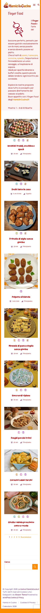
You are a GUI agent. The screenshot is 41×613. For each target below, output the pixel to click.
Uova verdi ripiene (21, 395)
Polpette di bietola (21, 297)
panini (24, 55)
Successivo (26, 537)
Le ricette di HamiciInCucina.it (28, 589)
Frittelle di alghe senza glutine (21, 240)
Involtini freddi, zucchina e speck (21, 147)
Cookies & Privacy (17, 597)
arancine (12, 58)
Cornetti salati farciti (21, 480)
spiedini (20, 58)
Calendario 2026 (10, 606)
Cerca (7, 562)
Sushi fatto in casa (21, 189)
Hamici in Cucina (10, 603)
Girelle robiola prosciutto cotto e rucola (21, 524)
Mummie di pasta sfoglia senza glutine (21, 347)
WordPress (6, 597)
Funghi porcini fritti (21, 438)
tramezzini (33, 55)
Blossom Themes (21, 594)
